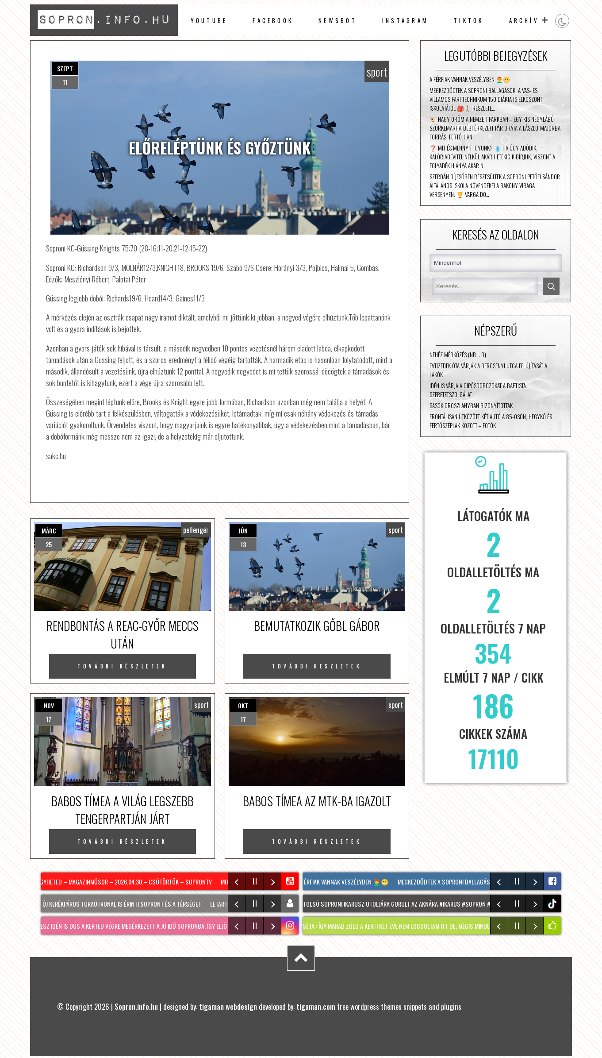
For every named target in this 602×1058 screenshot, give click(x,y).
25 (49, 544)
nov (49, 705)
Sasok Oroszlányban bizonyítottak (471, 405)
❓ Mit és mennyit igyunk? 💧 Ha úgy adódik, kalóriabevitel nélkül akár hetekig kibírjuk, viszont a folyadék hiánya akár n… (492, 156)
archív (524, 20)
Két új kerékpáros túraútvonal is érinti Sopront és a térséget (119, 903)
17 (48, 719)
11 (65, 82)
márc (49, 530)
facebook (273, 20)
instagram (405, 20)
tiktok (553, 903)
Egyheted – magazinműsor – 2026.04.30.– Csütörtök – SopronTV (126, 881)
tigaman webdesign (228, 1006)
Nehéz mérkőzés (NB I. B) (457, 354)
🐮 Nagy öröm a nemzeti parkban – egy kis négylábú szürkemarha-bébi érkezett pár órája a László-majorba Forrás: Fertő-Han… (494, 128)
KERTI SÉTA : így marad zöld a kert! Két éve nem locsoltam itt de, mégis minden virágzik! (406, 926)
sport (377, 71)
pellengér (196, 530)
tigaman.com (315, 1006)
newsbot (337, 20)
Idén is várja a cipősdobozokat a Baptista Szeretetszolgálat (477, 390)
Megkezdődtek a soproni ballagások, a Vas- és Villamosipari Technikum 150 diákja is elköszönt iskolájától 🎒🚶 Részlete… (485, 99)
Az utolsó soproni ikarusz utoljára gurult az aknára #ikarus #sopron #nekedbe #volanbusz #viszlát (434, 903)
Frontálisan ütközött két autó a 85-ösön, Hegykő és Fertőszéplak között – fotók (490, 421)
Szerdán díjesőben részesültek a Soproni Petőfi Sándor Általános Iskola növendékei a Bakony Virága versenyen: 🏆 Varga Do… (494, 185)
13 (243, 544)
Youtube (209, 20)
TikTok (468, 20)
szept (65, 68)
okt (243, 705)
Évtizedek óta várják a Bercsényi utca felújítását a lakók (488, 370)
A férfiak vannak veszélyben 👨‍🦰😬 (469, 79)
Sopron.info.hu (136, 1006)
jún (243, 530)
